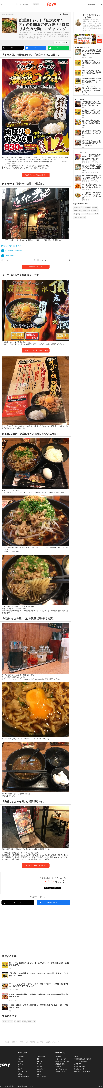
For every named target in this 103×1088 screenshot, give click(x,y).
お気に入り (61, 42)
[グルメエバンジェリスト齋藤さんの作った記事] (88, 22)
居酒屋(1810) (77, 210)
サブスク (20, 1064)
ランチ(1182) (94, 210)
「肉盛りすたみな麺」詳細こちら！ (35, 350)
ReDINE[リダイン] (61, 1071)
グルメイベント (23, 1056)
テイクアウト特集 (23, 1076)
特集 (19, 1059)
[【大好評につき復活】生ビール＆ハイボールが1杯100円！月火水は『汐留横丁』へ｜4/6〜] (35, 976)
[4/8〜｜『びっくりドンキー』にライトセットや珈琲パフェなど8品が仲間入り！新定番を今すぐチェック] (35, 986)
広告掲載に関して (61, 1064)
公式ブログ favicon (61, 1069)
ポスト (9, 48)
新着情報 (20, 1061)
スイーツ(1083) (94, 214)
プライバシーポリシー (62, 1059)
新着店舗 (39, 1061)
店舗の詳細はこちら (36, 266)
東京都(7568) (77, 207)
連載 (38, 1059)
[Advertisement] (35, 930)
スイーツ (39, 1071)
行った (18, 260)
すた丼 (4, 1021)
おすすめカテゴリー (80, 204)
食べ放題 (39, 1066)
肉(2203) (94, 207)
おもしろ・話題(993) (79, 217)
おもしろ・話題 (23, 1071)
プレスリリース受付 (80, 1061)
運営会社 (58, 1056)
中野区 (19, 1021)
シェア (31, 48)
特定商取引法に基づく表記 (82, 1059)
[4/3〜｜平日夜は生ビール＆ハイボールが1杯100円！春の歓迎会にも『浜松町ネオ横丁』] (35, 965)
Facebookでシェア (49, 903)
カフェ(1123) (84, 214)
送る (54, 48)
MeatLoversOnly (79, 1069)
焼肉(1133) (77, 214)
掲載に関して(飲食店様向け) (83, 1071)
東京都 (29, 1021)
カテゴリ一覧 (22, 1053)
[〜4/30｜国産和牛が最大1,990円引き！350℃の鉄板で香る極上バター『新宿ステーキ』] (35, 1008)
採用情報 (58, 1066)
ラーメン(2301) (87, 207)
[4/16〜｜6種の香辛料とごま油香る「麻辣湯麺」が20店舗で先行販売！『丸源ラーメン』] (35, 997)
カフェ (39, 1074)
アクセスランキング (82, 47)
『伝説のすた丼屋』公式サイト (36, 865)
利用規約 (77, 1056)
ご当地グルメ (41, 1069)
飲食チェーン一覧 (79, 1066)
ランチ (20, 1069)
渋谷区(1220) (86, 210)
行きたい (53, 260)
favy (1, 1042)
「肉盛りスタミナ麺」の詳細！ (36, 175)
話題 (34, 1021)
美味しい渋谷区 (41, 1076)
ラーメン (10, 1021)
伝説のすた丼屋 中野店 (11, 246)
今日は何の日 (41, 1056)
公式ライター (78, 1064)
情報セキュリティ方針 (62, 1061)
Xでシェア (12, 903)
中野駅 (24, 1021)
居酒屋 (20, 1074)
